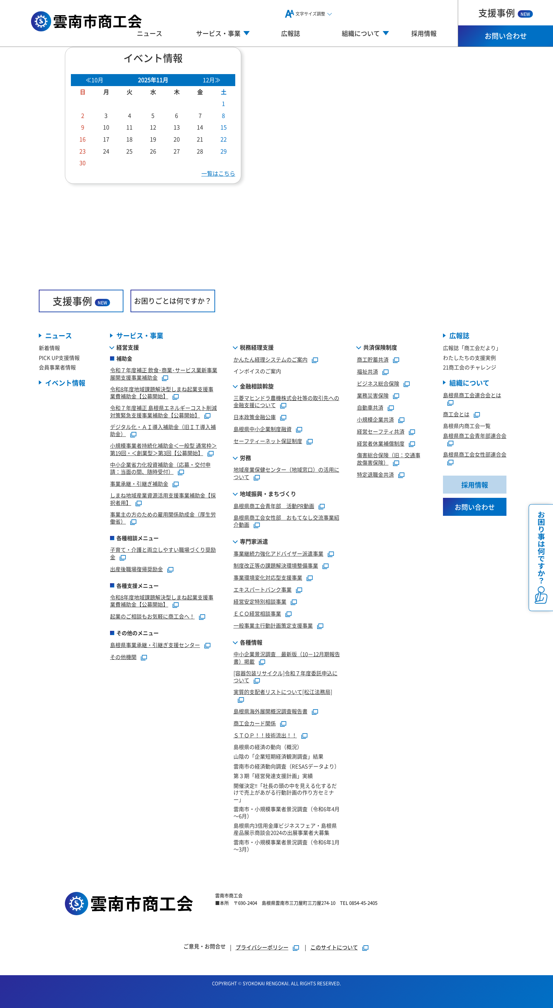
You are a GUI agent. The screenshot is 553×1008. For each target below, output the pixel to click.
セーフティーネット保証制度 (267, 441)
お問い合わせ (506, 36)
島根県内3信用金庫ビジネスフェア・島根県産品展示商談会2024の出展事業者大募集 (285, 829)
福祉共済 (367, 371)
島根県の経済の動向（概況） (267, 746)
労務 (245, 457)
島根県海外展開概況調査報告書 (270, 711)
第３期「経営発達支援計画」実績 (273, 775)
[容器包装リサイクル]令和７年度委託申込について (285, 676)
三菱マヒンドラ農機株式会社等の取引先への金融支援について (286, 401)
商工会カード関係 (254, 723)
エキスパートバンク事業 (262, 589)
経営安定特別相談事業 (259, 601)
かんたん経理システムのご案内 (270, 359)
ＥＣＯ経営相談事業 (257, 613)
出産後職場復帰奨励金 (136, 569)
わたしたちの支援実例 (469, 357)
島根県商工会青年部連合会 (474, 435)
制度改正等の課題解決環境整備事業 (275, 565)
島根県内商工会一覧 (467, 425)
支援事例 (505, 12)
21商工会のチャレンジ (469, 367)
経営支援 (127, 347)
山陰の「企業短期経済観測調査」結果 (278, 756)
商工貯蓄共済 (373, 359)
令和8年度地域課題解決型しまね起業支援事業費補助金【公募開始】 (161, 392)
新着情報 (49, 347)
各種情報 (251, 642)
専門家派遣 (254, 541)
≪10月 (94, 80)
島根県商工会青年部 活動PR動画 (273, 505)
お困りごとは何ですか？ (173, 301)
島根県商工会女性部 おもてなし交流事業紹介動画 (286, 521)
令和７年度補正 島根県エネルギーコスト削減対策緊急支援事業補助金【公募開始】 (163, 411)
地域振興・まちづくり (268, 493)
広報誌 (290, 33)
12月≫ (211, 80)
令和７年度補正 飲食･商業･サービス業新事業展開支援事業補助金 (163, 373)
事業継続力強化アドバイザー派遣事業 (278, 553)
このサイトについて (334, 947)
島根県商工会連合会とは (472, 395)
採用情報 (424, 33)
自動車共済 (370, 407)
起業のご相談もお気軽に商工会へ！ (152, 616)
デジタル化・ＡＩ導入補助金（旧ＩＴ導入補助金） (163, 430)
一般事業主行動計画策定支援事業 (273, 625)
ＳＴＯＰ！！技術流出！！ (265, 735)
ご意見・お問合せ (204, 946)
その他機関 (123, 656)
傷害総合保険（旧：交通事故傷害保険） (388, 458)
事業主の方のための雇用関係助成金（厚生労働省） (163, 518)
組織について (469, 382)
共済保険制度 (380, 347)
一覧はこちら (218, 173)
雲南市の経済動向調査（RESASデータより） (286, 766)
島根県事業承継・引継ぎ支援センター (155, 644)
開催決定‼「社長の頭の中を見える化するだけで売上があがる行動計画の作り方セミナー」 (285, 792)
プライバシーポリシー (262, 947)
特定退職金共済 (375, 474)
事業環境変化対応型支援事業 (267, 577)
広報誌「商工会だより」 (472, 347)
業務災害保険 (373, 395)
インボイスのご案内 (257, 371)
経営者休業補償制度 (381, 443)
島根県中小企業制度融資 (262, 429)
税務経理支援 (257, 347)
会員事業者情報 (57, 367)
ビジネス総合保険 (378, 383)
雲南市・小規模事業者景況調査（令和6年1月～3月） (286, 845)
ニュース (149, 33)
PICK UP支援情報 (59, 357)
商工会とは (456, 414)
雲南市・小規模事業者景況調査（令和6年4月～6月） (286, 812)
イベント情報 (65, 382)
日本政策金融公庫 (254, 417)
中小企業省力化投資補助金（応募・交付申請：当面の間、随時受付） (160, 468)
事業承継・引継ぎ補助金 (139, 483)
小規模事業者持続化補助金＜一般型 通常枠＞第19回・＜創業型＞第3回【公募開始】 (163, 449)
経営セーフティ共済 (381, 431)
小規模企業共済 (375, 419)
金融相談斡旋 (257, 386)
